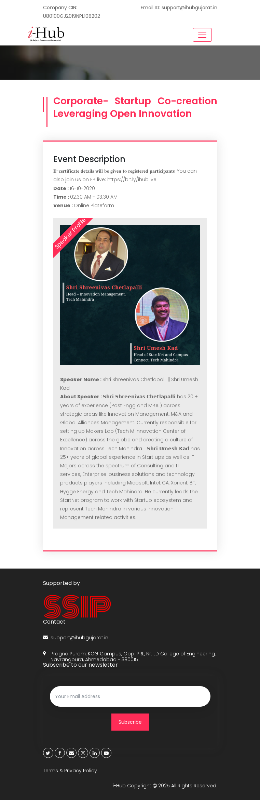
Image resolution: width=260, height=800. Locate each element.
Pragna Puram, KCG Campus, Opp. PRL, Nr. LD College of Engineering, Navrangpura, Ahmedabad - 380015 (129, 657)
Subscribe (130, 722)
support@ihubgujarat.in (75, 638)
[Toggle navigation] (202, 35)
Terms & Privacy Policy (70, 770)
